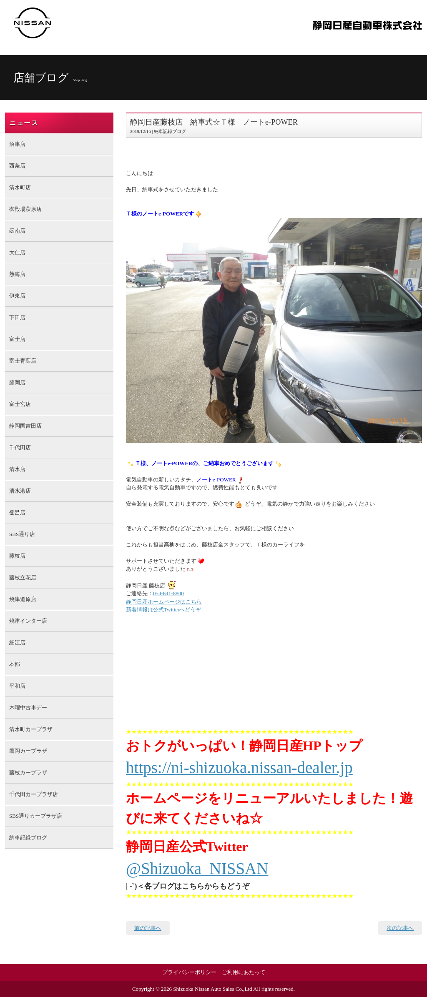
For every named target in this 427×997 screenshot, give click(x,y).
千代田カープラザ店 (33, 794)
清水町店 (20, 187)
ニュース (23, 122)
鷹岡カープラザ (28, 751)
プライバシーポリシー (189, 972)
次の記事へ (400, 928)
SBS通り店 (22, 534)
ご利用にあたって (243, 972)
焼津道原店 (22, 599)
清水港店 (20, 491)
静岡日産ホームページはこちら (164, 602)
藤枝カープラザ (28, 772)
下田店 (17, 317)
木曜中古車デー (28, 707)
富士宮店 (20, 404)
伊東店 (17, 296)
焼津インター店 (28, 621)
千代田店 (20, 447)
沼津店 (17, 144)
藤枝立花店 (22, 577)
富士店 (17, 339)
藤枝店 (17, 556)
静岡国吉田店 (25, 426)
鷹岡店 (17, 382)
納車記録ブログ (28, 837)
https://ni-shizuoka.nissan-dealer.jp (239, 768)
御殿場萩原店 (25, 209)
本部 (14, 664)
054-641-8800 (168, 593)
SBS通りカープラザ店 (35, 816)
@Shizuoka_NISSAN (197, 868)
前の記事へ (147, 928)
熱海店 (17, 274)
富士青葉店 (22, 361)
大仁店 (17, 252)
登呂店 (17, 512)
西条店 (17, 166)
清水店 (17, 469)
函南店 (17, 231)
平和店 (17, 686)
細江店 (17, 642)
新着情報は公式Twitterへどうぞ (163, 609)
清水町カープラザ (31, 729)
